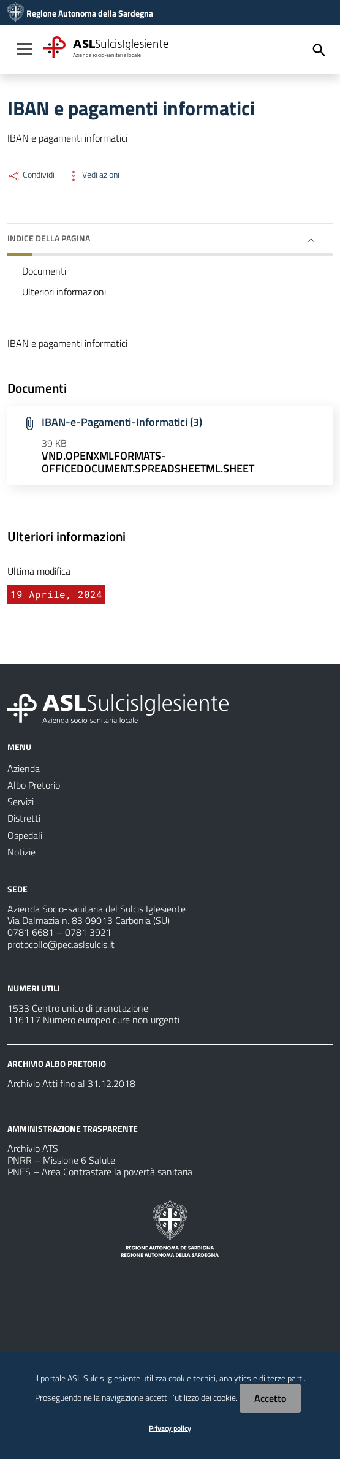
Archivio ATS (32, 1148)
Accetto (270, 1398)
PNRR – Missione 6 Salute (61, 1160)
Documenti (44, 270)
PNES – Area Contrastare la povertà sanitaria (99, 1171)
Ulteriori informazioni (64, 291)
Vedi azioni (93, 174)
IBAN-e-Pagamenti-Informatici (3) (122, 422)
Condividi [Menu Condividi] (31, 174)
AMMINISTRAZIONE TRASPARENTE (72, 1128)
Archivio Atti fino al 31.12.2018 (71, 1083)
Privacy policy (170, 1428)
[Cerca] (319, 50)
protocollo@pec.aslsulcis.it (61, 944)
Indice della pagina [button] (48, 238)
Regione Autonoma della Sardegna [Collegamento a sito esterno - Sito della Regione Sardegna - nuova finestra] (89, 13)
